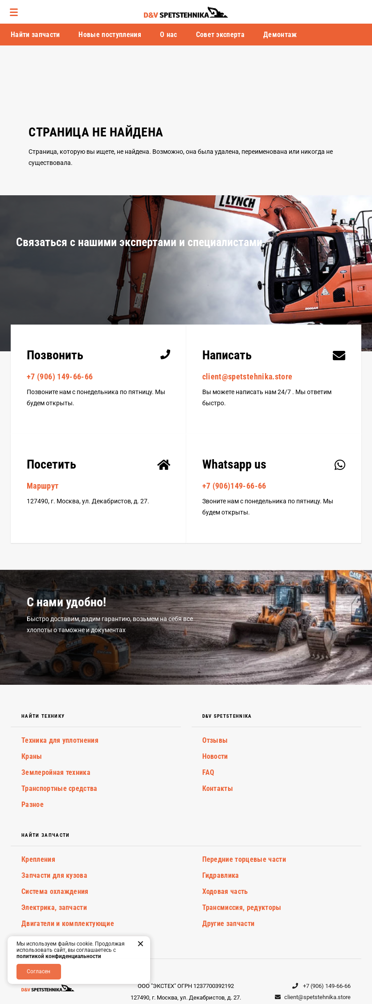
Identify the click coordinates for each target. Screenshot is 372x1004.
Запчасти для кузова (54, 875)
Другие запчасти (228, 923)
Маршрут (43, 485)
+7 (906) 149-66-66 (60, 376)
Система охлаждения (55, 891)
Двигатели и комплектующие (67, 923)
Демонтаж (280, 34)
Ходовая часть (225, 891)
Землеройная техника (55, 772)
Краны (31, 756)
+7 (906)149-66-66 (234, 485)
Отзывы (215, 740)
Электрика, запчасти (54, 907)
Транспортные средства (59, 788)
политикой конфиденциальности (58, 956)
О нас (168, 34)
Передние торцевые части (244, 859)
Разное (32, 804)
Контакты (217, 788)
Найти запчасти (35, 34)
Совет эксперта (220, 34)
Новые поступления (109, 34)
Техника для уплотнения (59, 740)
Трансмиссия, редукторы (242, 907)
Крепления (38, 859)
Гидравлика (220, 875)
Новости (215, 756)
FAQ (208, 772)
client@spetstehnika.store (247, 376)
